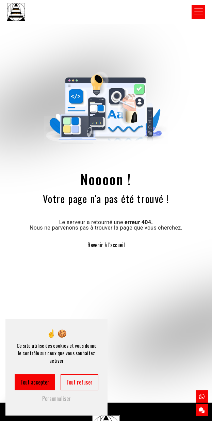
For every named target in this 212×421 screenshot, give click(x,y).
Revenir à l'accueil (106, 245)
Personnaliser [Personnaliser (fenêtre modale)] (56, 398)
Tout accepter (34, 382)
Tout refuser (79, 382)
